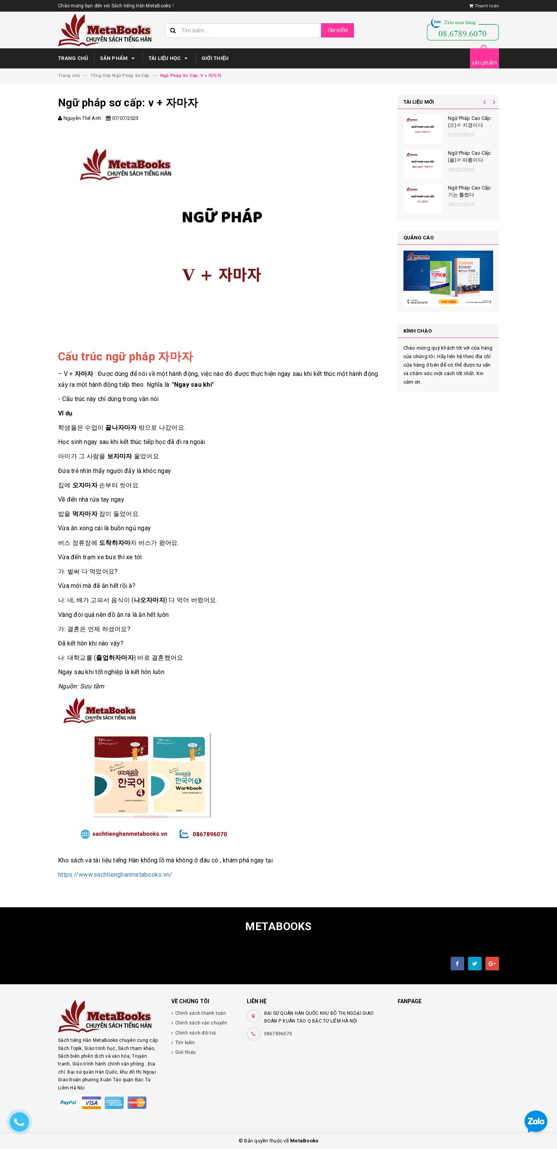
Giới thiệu (215, 58)
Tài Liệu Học (169, 58)
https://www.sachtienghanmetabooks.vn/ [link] (115, 874)
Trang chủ (73, 58)
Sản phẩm (118, 58)
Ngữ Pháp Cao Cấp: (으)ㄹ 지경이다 (470, 121)
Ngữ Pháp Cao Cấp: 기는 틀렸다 (470, 191)
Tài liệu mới (418, 102)
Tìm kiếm (337, 30)
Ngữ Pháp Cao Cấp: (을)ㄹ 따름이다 (470, 156)
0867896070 (278, 1033)
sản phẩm (484, 63)
